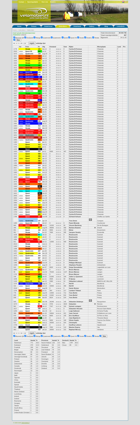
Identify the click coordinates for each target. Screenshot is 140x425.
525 (39, 151)
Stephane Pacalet (75, 265)
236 (39, 253)
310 (39, 290)
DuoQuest (29, 38)
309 (39, 121)
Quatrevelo (46, 38)
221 (39, 88)
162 (39, 65)
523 (39, 149)
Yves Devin (73, 221)
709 (39, 182)
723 (39, 186)
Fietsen (33, 26)
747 (39, 191)
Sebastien (72, 304)
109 (39, 53)
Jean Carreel (73, 313)
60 (39, 239)
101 (39, 49)
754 (39, 193)
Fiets (27, 47)
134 (39, 60)
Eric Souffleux (74, 315)
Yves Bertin (73, 293)
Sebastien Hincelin (75, 308)
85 (39, 228)
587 (39, 158)
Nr (39, 47)
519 (39, 147)
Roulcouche (73, 235)
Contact (21, 2)
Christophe (73, 322)
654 (39, 175)
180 (39, 74)
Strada (97, 38)
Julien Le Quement (75, 276)
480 (39, 274)
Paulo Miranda (74, 223)
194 (39, 81)
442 (39, 230)
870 (39, 212)
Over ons (45, 2)
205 (39, 84)
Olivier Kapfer (74, 320)
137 (39, 221)
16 (39, 325)
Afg (43, 47)
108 (39, 293)
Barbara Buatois (75, 228)
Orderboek (77, 26)
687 (39, 258)
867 (39, 318)
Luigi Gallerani (74, 311)
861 (39, 209)
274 (39, 107)
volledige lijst (40, 43)
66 (39, 281)
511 (39, 320)
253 (39, 255)
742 (39, 327)
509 (39, 279)
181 (39, 77)
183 (39, 267)
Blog (106, 26)
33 (39, 223)
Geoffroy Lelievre (75, 325)
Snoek (81, 38)
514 (39, 322)
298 (39, 297)
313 (39, 126)
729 (39, 260)
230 (39, 262)
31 (39, 232)
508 (39, 308)
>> (22, 43)
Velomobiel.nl (25, 422)
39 (39, 235)
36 (39, 276)
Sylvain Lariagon (75, 306)
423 (39, 265)
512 (39, 144)
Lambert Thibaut (75, 290)
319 (39, 128)
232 (39, 93)
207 (39, 251)
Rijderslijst (30, 30)
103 (39, 246)
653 (39, 172)
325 (39, 133)
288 (39, 301)
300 (39, 116)
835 (39, 198)
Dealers (53, 2)
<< (14, 43)
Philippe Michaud (75, 262)
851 (39, 202)
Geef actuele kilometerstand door (24, 33)
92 (39, 304)
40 (39, 237)
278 (39, 109)
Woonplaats (101, 47)
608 (39, 163)
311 (39, 123)
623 (39, 170)
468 (39, 225)
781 (39, 311)
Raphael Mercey (75, 329)
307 (39, 119)
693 (39, 179)
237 (39, 95)
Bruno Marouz (74, 269)
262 (39, 105)
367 (39, 216)
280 (39, 112)
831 (39, 195)
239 (39, 98)
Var (20, 47)
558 (39, 154)
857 (39, 205)
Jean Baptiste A (74, 318)
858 (39, 207)
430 (39, 329)
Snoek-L (89, 38)
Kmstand (53, 47)
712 (39, 184)
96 (39, 313)
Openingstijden (32, 2)
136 (39, 63)
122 (39, 248)
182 (39, 79)
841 (39, 200)
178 (39, 72)
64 (39, 241)
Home (19, 26)
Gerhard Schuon (75, 216)
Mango (38, 38)
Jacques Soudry (75, 232)
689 (39, 177)
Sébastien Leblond (75, 281)
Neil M (71, 283)
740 (39, 306)
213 (39, 86)
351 (39, 140)
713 (39, 286)
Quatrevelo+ (57, 38)
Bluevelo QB (20, 38)
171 (39, 70)
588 (39, 161)
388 (39, 315)
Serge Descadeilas (75, 267)
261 (39, 102)
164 (39, 67)
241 (39, 100)
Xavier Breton (74, 288)
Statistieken (17, 35)
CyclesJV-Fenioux (75, 49)
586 (39, 156)
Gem (65, 47)
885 (39, 214)
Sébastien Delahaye (76, 301)
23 (39, 269)
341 (39, 135)
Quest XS (73, 38)
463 (39, 142)
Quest (66, 38)
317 (39, 288)
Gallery (91, 26)
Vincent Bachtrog (75, 225)
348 (39, 137)
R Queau (72, 279)
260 (39, 283)
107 (39, 51)
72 (39, 244)
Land (119, 47)
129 (39, 58)
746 (39, 188)
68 (39, 272)
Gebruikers (63, 26)
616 (39, 168)
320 (39, 130)
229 (39, 91)
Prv (124, 47)
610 (39, 165)
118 (39, 56)
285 (39, 114)
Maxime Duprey (74, 327)
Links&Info (121, 26)
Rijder (71, 47)
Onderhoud (48, 26)
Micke (71, 230)
